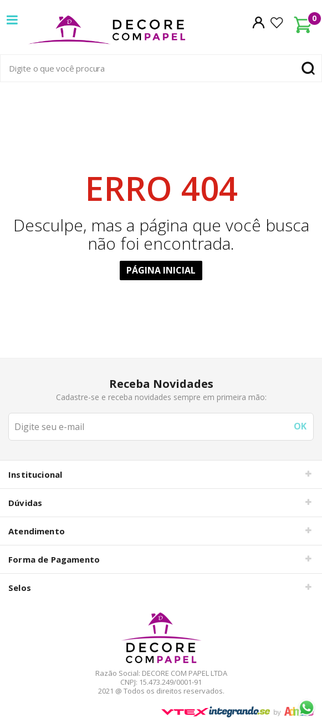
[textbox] (161, 68)
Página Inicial (161, 270)
